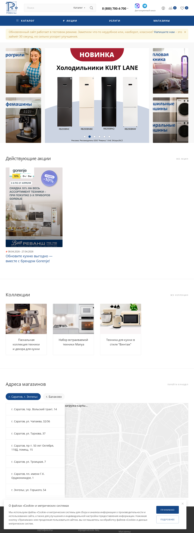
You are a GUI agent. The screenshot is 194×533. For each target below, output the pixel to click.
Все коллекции (179, 295)
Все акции (182, 159)
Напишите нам (164, 32)
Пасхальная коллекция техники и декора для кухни (26, 344)
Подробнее (167, 519)
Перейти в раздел (177, 384)
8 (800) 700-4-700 (114, 8)
